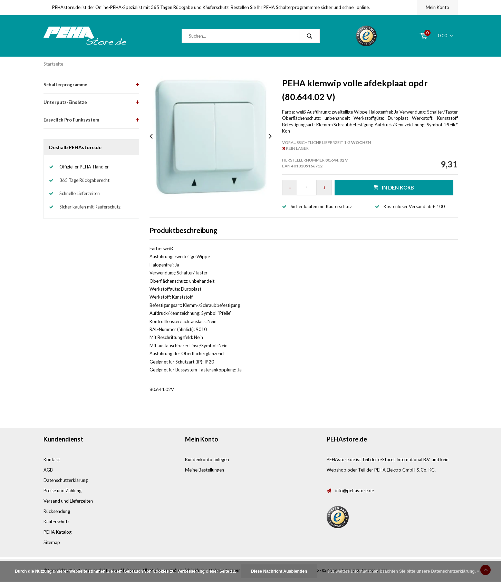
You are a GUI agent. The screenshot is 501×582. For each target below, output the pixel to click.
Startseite (53, 64)
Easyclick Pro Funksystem (71, 120)
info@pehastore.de (354, 490)
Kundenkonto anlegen (207, 459)
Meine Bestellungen (204, 470)
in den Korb (394, 187)
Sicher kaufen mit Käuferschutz (90, 207)
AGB (48, 470)
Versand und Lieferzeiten (68, 501)
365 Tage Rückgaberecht (84, 180)
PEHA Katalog (57, 532)
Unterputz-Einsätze (65, 102)
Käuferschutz (56, 521)
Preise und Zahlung (62, 490)
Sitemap (52, 542)
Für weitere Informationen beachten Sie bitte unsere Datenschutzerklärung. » (403, 571)
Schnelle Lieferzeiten (79, 193)
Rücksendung (57, 511)
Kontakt (52, 459)
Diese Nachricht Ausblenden (279, 571)
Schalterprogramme (65, 84)
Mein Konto (437, 7)
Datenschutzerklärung (66, 480)
